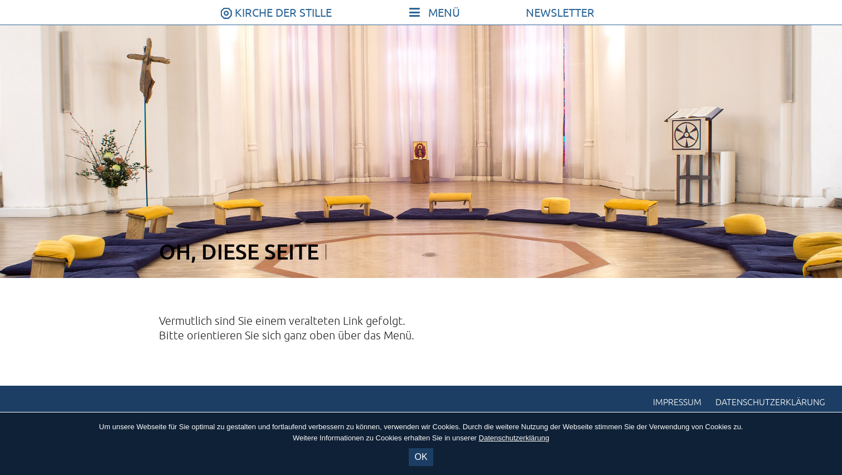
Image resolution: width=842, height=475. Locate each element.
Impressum (677, 402)
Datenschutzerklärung (770, 402)
